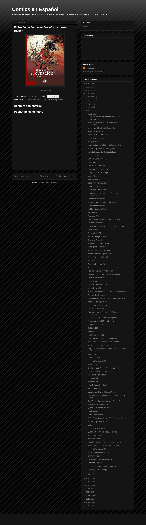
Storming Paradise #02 (97, 190)
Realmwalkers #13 (95, 463)
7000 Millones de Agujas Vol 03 (100, 254)
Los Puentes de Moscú (97, 375)
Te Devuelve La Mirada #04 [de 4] (101, 459)
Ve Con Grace (93, 176)
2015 (88, 489)
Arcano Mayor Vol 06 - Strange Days (102, 149)
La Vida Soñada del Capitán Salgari (102, 152)
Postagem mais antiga (65, 176)
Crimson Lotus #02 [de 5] (97, 285)
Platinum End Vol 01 (96, 131)
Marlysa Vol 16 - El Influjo (98, 173)
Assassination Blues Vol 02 (98, 452)
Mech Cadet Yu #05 (95, 415)
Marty (55, 100)
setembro (92, 100)
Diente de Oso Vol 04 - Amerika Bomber (103, 368)
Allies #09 (91, 331)
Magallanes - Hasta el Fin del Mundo (102, 392)
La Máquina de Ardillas (97, 247)
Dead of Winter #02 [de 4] (98, 183)
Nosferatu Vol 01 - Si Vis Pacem (100, 271)
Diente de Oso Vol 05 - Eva (98, 169)
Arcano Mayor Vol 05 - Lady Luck (101, 321)
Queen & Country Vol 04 (97, 305)
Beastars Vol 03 (94, 378)
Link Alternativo (44, 91)
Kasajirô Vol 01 (93, 230)
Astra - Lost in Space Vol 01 (99, 302)
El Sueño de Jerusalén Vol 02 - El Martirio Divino (107, 418)
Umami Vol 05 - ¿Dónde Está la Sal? (102, 128)
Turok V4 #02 (93, 411)
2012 (88, 499)
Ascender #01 (93, 382)
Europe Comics (46, 100)
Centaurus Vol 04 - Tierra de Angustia (102, 318)
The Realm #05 (94, 358)
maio (90, 114)
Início (85, 27)
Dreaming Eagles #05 (96, 309)
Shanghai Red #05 (95, 240)
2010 (88, 506)
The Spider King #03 (96, 335)
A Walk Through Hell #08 (97, 385)
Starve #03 (92, 162)
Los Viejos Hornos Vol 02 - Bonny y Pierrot (104, 442)
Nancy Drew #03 (94, 288)
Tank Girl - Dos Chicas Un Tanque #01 (103, 338)
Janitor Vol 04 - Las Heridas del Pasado (103, 342)
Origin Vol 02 (93, 155)
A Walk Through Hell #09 (97, 237)
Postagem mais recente (24, 176)
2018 (88, 478)
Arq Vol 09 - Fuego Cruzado (99, 250)
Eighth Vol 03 (93, 328)
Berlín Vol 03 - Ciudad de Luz (99, 371)
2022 (88, 87)
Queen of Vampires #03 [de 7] (99, 408)
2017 (88, 482)
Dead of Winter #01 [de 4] (98, 257)
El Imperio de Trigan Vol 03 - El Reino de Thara (106, 298)
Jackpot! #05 (93, 142)
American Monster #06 (97, 439)
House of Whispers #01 (97, 449)
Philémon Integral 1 (95, 325)
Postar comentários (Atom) (48, 183)
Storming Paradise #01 (97, 264)
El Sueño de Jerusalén (32, 100)
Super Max (90, 68)
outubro (91, 97)
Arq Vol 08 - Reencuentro (98, 345)
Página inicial (45, 176)
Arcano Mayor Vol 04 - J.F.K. (99, 422)
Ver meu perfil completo (92, 72)
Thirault (60, 100)
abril (90, 474)
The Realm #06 (94, 186)
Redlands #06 (93, 216)
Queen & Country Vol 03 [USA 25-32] (102, 432)
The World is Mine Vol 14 (97, 278)
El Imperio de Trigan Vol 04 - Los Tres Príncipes (106, 226)
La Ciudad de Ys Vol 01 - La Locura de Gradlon (106, 219)
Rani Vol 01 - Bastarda (96, 295)
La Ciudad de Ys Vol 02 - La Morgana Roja (104, 145)
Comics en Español (35, 9)
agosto (91, 104)
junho (90, 110)
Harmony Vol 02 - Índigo (97, 470)
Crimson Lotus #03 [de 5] (97, 159)
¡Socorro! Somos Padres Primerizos (102, 202)
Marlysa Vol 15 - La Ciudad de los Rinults (104, 274)
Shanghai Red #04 (95, 456)
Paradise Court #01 (95, 138)
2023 (88, 83)
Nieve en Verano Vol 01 (97, 206)
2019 (88, 94)
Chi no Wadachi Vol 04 (97, 428)
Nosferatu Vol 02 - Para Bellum (100, 243)
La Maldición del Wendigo (98, 209)
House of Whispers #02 (97, 361)
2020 (88, 90)
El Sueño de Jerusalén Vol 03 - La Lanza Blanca (107, 292)
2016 (88, 485)
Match (90, 425)
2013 (88, 496)
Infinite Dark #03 (94, 389)
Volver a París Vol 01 (96, 223)
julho (90, 107)
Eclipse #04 (92, 365)
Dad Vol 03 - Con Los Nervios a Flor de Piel (105, 401)
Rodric (90, 267)
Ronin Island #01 (94, 233)
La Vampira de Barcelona (98, 199)
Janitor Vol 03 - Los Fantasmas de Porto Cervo (106, 446)
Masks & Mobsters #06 (97, 166)
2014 (88, 492)
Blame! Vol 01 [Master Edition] (99, 404)
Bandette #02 (93, 212)
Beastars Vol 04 (94, 179)
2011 (88, 502)
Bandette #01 (93, 281)
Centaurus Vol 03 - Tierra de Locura (102, 466)
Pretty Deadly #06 (95, 435)
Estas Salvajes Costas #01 (98, 135)
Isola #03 (91, 261)
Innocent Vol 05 (94, 354)
